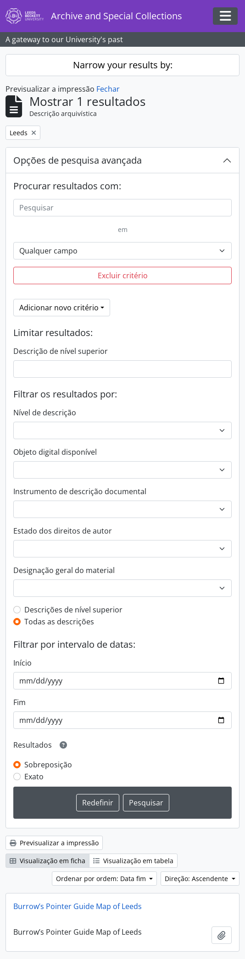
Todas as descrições (59, 622)
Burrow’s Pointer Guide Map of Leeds (77, 906)
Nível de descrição (44, 413)
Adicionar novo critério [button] (59, 308)
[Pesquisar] (122, 207)
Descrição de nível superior (60, 351)
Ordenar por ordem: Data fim (102, 878)
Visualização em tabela (133, 860)
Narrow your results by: (123, 65)
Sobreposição (48, 765)
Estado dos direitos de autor (62, 531)
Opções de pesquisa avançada (77, 160)
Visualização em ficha (47, 860)
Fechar (108, 89)
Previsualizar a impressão (54, 842)
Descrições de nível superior (73, 610)
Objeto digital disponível (55, 452)
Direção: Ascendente (197, 878)
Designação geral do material (64, 570)
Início (22, 663)
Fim (19, 702)
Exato (34, 777)
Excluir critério (123, 275)
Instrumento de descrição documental (79, 491)
